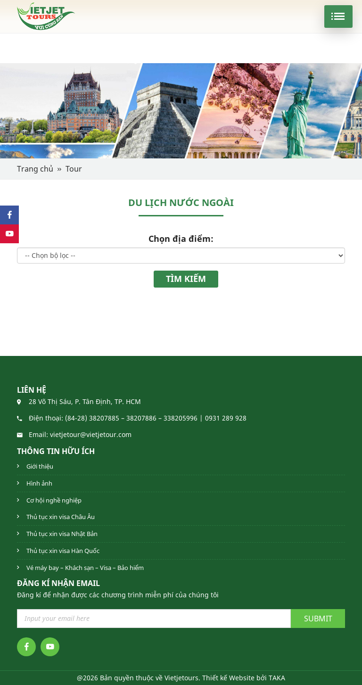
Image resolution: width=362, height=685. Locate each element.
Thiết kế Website (228, 677)
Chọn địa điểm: (181, 238)
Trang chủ (35, 169)
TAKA (277, 677)
